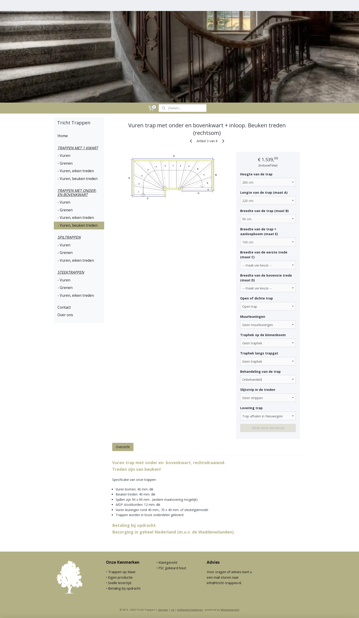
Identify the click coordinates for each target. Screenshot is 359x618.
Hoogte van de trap (256, 174)
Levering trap (251, 408)
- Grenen (65, 163)
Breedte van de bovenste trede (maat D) (266, 277)
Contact (64, 307)
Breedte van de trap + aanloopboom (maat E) (259, 231)
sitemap (163, 609)
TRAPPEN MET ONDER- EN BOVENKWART (76, 192)
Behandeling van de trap (260, 371)
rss (172, 609)
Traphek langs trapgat (259, 353)
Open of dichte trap (256, 298)
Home (62, 135)
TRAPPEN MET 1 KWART (77, 147)
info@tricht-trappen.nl (224, 582)
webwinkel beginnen (190, 609)
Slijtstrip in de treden (257, 389)
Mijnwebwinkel (230, 609)
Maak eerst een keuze (268, 428)
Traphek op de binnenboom (263, 335)
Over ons (65, 314)
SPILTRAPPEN (69, 237)
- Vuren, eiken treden (75, 170)
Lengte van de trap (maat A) (263, 192)
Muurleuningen (252, 316)
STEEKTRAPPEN (70, 272)
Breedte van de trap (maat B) (264, 211)
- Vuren (63, 155)
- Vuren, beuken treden (77, 178)
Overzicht (123, 447)
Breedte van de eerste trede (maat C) (263, 254)
